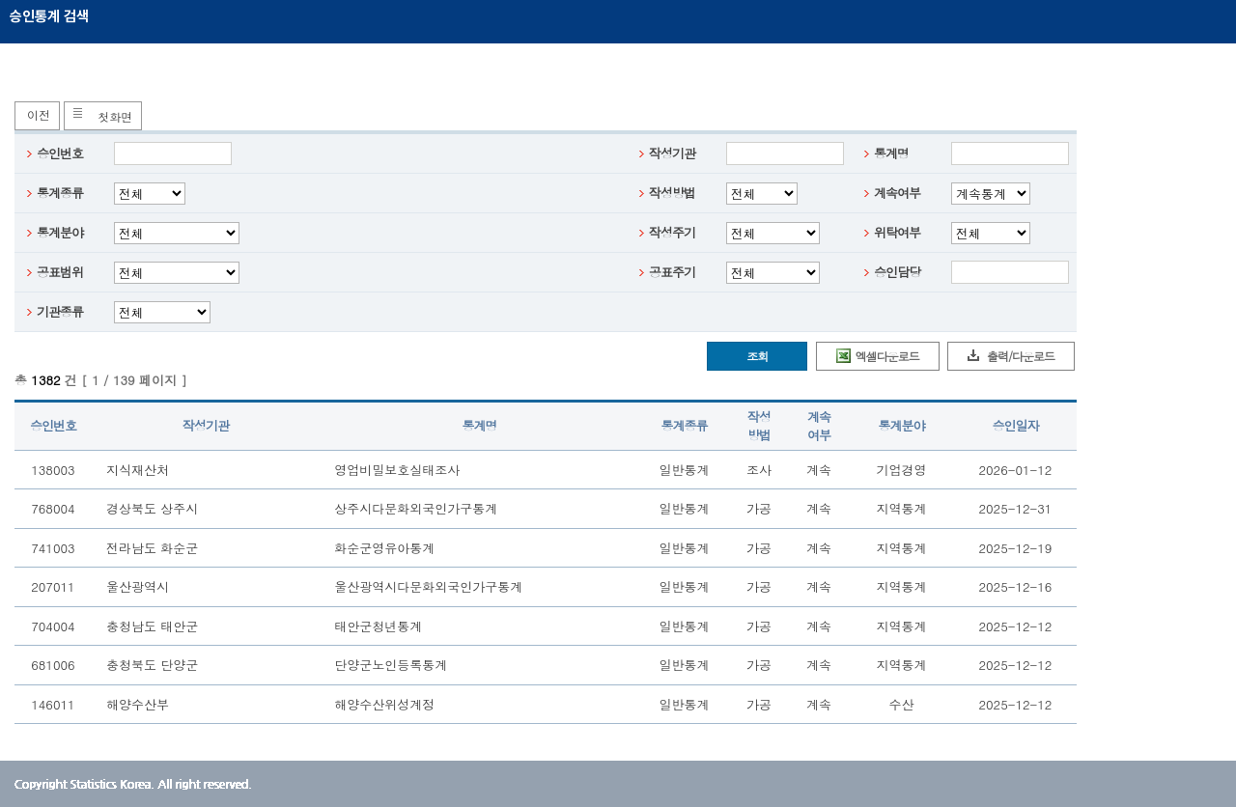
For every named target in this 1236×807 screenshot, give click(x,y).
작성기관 (672, 153)
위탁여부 (897, 232)
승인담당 (897, 272)
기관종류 (60, 311)
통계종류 (60, 192)
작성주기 (672, 232)
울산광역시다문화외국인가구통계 (428, 586)
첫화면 (115, 116)
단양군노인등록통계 (390, 664)
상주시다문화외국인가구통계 (415, 508)
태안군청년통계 (378, 626)
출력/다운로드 (1020, 356)
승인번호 (60, 153)
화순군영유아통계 (384, 548)
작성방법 (672, 192)
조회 (757, 356)
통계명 (891, 153)
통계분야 (60, 232)
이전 (38, 114)
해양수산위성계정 (384, 704)
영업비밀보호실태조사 (397, 469)
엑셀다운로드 (887, 356)
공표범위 (60, 272)
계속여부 (897, 192)
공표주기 (672, 272)
